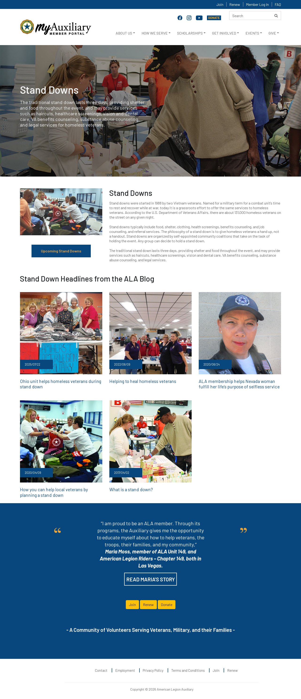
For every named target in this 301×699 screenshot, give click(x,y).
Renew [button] (148, 602)
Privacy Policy (153, 668)
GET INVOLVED (224, 33)
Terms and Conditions (188, 668)
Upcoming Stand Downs (61, 251)
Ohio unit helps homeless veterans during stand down (57, 383)
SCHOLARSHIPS (190, 33)
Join (219, 4)
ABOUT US (124, 33)
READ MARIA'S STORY (150, 577)
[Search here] (255, 15)
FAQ (278, 4)
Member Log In (257, 4)
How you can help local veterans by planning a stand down (61, 491)
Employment (125, 668)
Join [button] (132, 602)
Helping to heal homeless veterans (140, 380)
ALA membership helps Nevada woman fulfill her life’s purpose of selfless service (239, 383)
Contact (101, 668)
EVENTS (252, 33)
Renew (234, 4)
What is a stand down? (129, 488)
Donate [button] (166, 602)
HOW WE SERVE (155, 33)
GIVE (272, 33)
